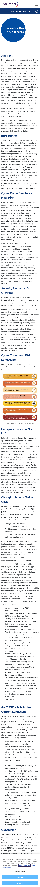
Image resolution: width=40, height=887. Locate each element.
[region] (20, 870)
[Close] (37, 857)
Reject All (20, 877)
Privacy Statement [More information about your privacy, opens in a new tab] (24, 865)
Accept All (20, 883)
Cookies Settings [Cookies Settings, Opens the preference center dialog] (20, 871)
